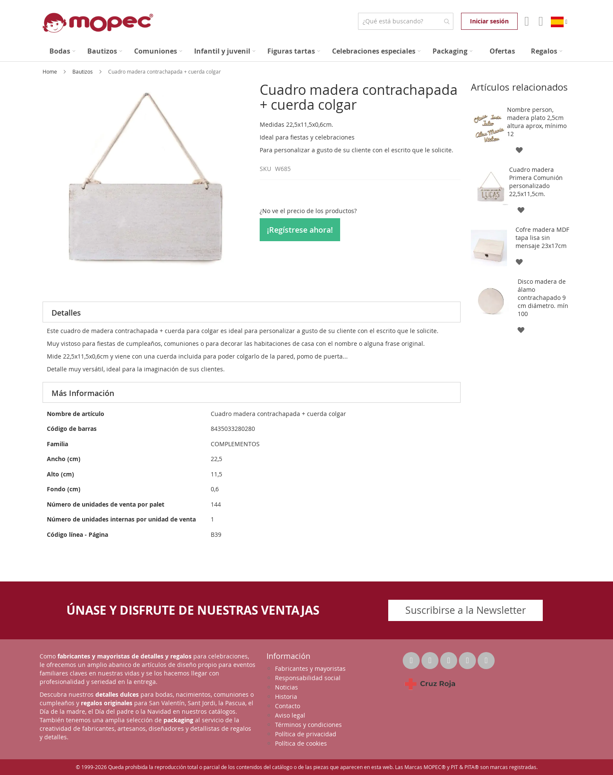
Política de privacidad (305, 734)
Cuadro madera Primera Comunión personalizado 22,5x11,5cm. (536, 181)
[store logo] (98, 23)
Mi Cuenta (526, 21)
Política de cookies (301, 743)
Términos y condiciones (308, 725)
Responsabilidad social (308, 678)
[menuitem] (62, 51)
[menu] (306, 51)
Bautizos (83, 71)
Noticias (286, 687)
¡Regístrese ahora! (300, 230)
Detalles (66, 313)
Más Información (83, 393)
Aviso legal (290, 715)
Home (50, 71)
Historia (286, 696)
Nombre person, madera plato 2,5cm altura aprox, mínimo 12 (537, 121)
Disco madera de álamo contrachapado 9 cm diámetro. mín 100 (543, 297)
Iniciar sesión (489, 21)
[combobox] (405, 21)
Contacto (287, 706)
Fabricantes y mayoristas (310, 668)
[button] (518, 149)
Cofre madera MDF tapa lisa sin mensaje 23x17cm (542, 237)
